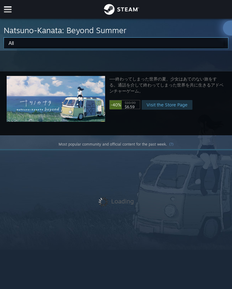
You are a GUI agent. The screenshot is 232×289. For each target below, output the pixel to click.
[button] (116, 103)
